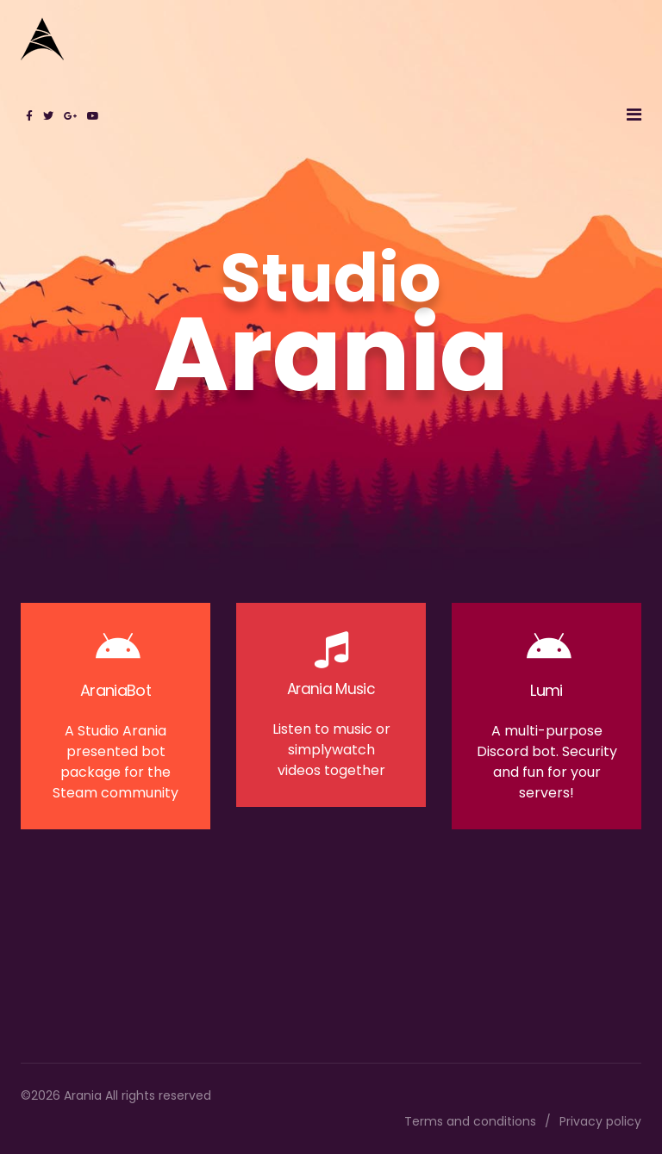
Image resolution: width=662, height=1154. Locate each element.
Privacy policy (600, 1121)
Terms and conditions (470, 1121)
